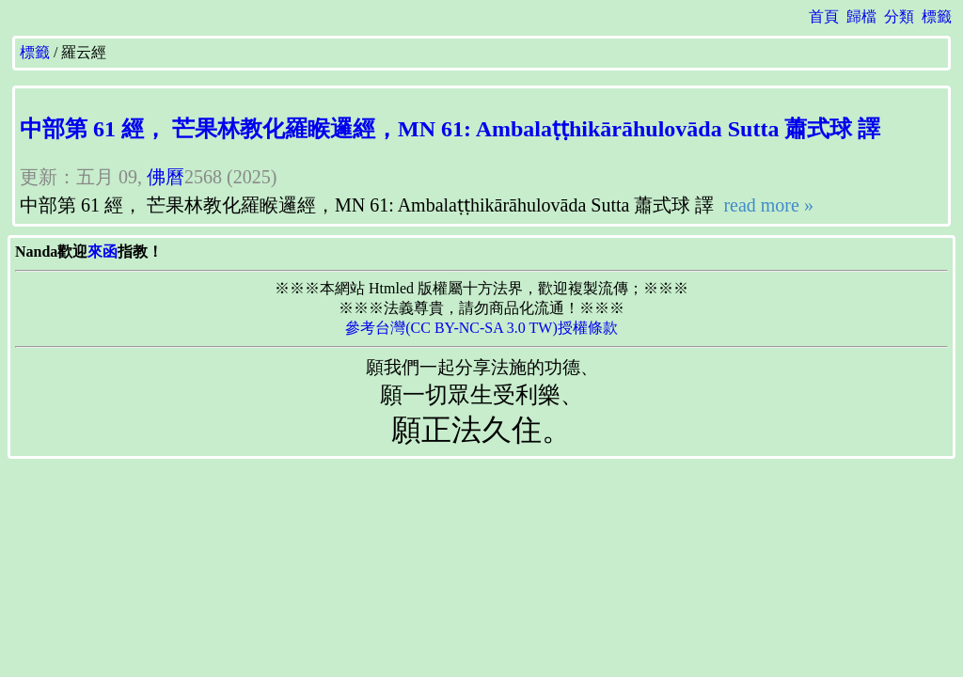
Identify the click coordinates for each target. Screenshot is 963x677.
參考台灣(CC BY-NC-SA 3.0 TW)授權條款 (481, 328)
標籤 (937, 16)
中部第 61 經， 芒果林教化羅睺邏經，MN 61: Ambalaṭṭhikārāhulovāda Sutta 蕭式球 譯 (450, 129)
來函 (102, 252)
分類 (899, 16)
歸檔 (861, 16)
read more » (765, 205)
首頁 (824, 16)
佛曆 (165, 176)
